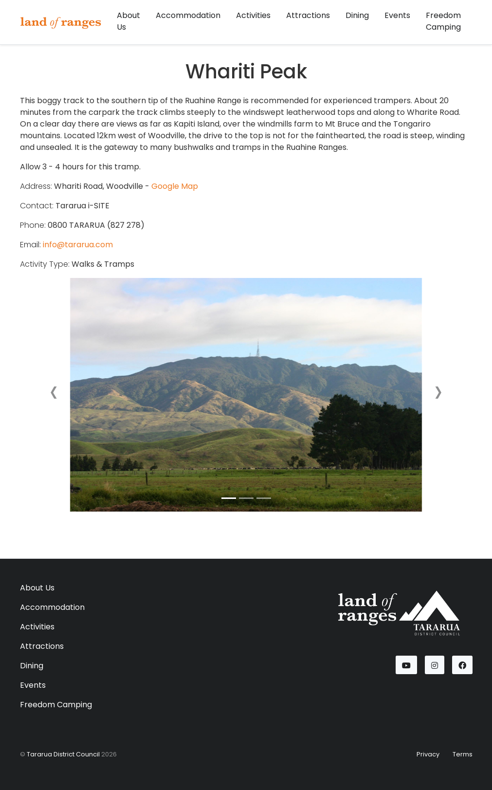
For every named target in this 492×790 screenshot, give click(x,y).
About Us (128, 21)
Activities (253, 15)
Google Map (174, 186)
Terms (463, 754)
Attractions (308, 15)
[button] (54, 395)
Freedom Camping (443, 21)
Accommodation (188, 15)
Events (397, 15)
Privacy (428, 754)
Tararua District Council (63, 754)
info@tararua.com (78, 244)
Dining (357, 15)
